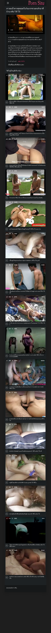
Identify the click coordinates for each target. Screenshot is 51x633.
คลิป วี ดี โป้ (21, 61)
